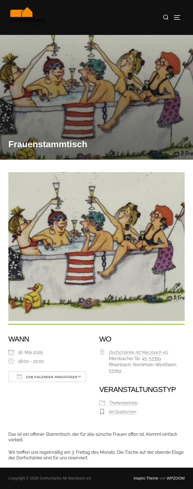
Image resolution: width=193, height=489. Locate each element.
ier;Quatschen (122, 411)
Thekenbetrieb (123, 403)
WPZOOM (176, 478)
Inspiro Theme (146, 478)
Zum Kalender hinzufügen (47, 376)
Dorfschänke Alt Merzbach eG (138, 352)
